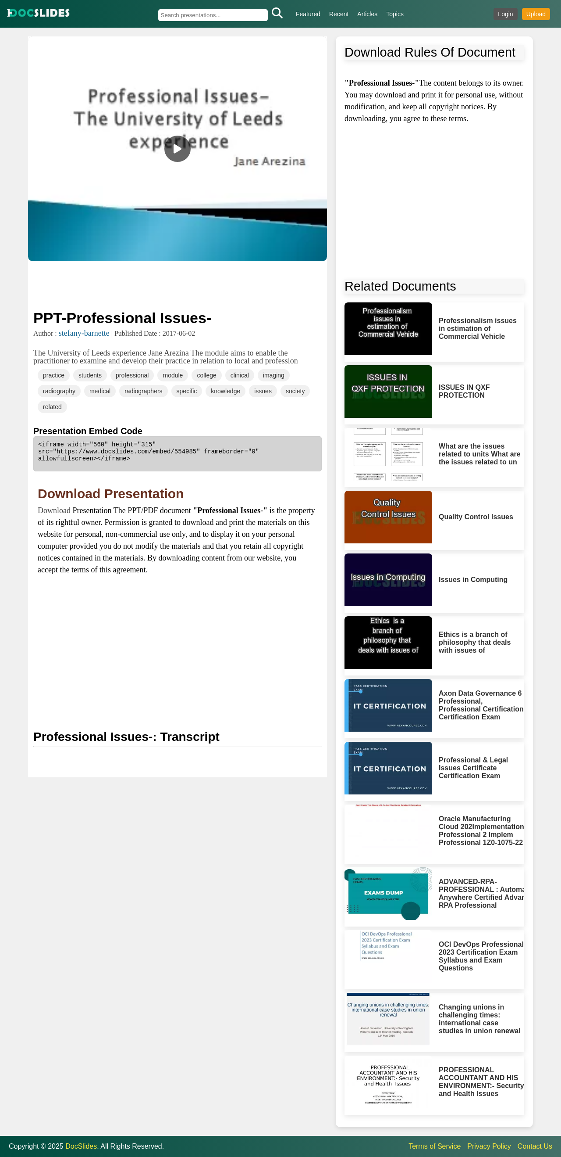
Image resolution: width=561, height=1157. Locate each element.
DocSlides (81, 1146)
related (52, 406)
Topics (395, 14)
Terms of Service (434, 1146)
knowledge (225, 391)
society (295, 391)
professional (132, 375)
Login (505, 14)
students (90, 375)
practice (53, 375)
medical (99, 391)
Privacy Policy (489, 1146)
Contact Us (535, 1146)
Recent (338, 14)
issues (263, 391)
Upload (536, 14)
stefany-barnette (84, 333)
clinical (240, 375)
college (206, 375)
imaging (273, 375)
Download (55, 510)
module (173, 375)
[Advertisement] (177, 284)
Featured (308, 14)
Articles (367, 14)
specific (187, 391)
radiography (59, 391)
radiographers (143, 391)
